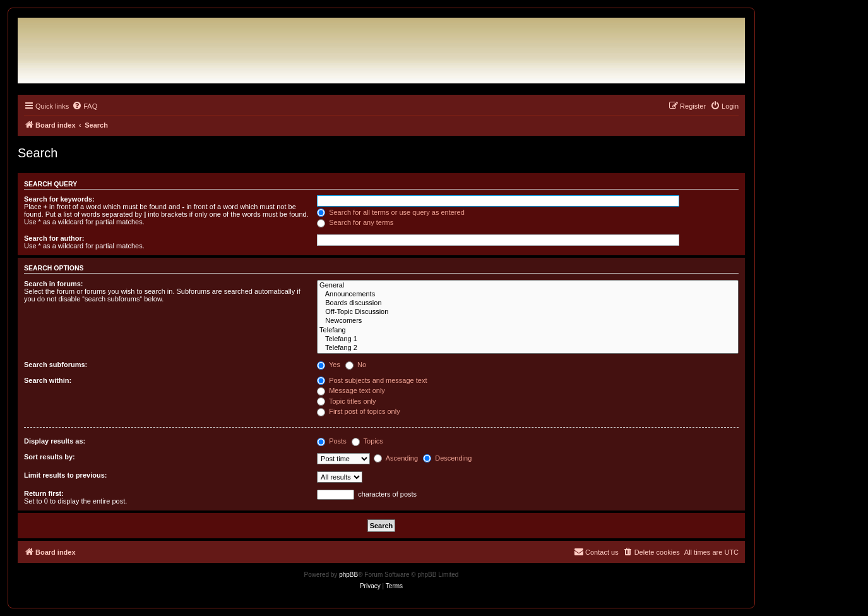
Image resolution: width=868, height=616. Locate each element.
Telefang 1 (527, 339)
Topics (367, 441)
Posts (332, 441)
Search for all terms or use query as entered (391, 212)
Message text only (351, 390)
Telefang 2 (527, 348)
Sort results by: (49, 457)
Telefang (527, 330)
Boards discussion (527, 303)
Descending (447, 458)
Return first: (44, 493)
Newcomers (527, 321)
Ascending (396, 458)
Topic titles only (346, 401)
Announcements (527, 294)
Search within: (47, 380)
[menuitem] (84, 106)
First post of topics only (358, 411)
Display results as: (54, 441)
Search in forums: (53, 283)
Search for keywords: (59, 199)
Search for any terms (355, 222)
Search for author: (54, 238)
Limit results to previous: (65, 475)
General (527, 285)
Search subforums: (55, 364)
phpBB (348, 574)
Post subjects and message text (372, 380)
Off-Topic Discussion (527, 312)
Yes (328, 364)
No (355, 364)
